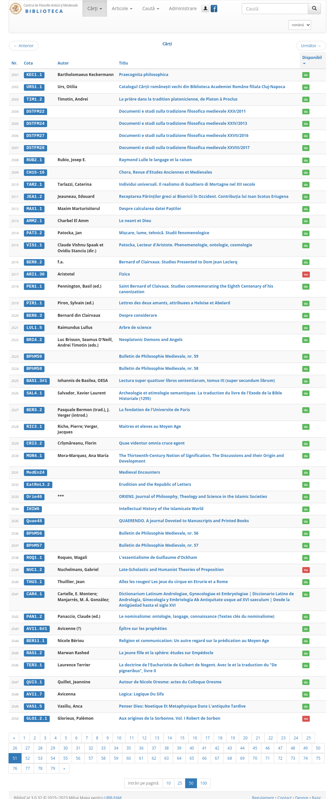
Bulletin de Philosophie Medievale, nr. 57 (159, 541)
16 (195, 732)
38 (166, 743)
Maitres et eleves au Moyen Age (150, 424)
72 (280, 753)
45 (255, 743)
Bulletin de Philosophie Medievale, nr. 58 (159, 366)
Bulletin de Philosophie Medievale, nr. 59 (159, 354)
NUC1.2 (34, 566)
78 (40, 763)
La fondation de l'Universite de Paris (154, 407)
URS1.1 (34, 87)
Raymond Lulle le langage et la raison (155, 159)
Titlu (123, 63)
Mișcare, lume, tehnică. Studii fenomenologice (164, 231)
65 (192, 753)
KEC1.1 (34, 75)
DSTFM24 (35, 123)
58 (103, 753)
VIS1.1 (34, 243)
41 (204, 743)
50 (318, 743)
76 (15, 763)
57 (91, 753)
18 (220, 732)
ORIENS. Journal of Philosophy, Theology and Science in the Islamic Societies (193, 493)
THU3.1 (34, 578)
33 (103, 743)
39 (179, 743)
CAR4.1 (34, 590)
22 (271, 732)
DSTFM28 (35, 147)
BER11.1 (35, 636)
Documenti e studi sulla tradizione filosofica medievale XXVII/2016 (183, 135)
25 (308, 732)
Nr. (14, 63)
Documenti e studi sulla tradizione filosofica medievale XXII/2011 (182, 111)
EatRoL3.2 (38, 482)
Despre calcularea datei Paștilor (150, 207)
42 (217, 743)
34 (116, 743)
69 (242, 753)
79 (53, 763)
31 (78, 743)
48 (293, 743)
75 (318, 753)
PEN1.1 (34, 284)
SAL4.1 (34, 390)
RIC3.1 (34, 424)
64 (179, 753)
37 (154, 743)
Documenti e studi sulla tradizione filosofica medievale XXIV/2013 (183, 122)
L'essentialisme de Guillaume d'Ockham (158, 554)
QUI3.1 (34, 677)
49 (305, 743)
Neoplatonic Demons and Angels (151, 337)
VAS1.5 (34, 701)
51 (15, 753)
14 (170, 732)
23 (283, 732)
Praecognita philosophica (143, 74)
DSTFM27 (35, 135)
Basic (316, 793)
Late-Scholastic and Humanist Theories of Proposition (171, 565)
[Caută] (314, 8)
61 (141, 753)
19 (233, 732)
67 (217, 753)
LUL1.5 (34, 325)
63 (166, 753)
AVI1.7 (34, 690)
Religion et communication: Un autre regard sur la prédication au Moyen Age (194, 636)
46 (267, 743)
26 (15, 743)
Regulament (263, 793)
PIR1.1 (34, 301)
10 (119, 732)
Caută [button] (150, 8)
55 (65, 753)
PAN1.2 (34, 612)
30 (65, 743)
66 (204, 753)
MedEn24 (35, 469)
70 (255, 753)
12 (144, 732)
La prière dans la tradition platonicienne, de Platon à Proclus (178, 99)
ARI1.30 (35, 272)
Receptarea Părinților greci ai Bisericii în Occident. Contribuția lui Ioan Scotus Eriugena (204, 195)
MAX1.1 (34, 207)
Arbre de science (135, 325)
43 (229, 743)
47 (280, 743)
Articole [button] (122, 8)
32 (91, 743)
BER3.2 (34, 407)
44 (242, 743)
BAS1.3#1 (36, 378)
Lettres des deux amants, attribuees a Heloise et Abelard (174, 301)
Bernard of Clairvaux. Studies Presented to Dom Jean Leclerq (178, 260)
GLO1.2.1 (36, 713)
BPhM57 (34, 542)
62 (154, 753)
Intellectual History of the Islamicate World (161, 505)
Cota (28, 63)
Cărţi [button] (94, 8)
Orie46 (34, 494)
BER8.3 (34, 313)
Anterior (24, 45)
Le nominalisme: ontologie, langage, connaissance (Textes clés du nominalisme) (196, 612)
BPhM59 (34, 354)
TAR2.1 (34, 183)
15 (182, 732)
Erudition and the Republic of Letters (155, 481)
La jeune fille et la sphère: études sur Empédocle (166, 648)
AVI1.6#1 (36, 624)
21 (258, 732)
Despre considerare (138, 313)
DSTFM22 (35, 111)
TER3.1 (34, 661)
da (306, 75)
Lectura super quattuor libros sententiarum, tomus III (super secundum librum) (197, 378)
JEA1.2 (34, 195)
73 (293, 753)
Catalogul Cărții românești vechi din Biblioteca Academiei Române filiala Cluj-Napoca (202, 86)
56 (78, 753)
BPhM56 (34, 530)
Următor (311, 45)
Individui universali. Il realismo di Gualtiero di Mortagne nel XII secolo (187, 183)
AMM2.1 (34, 219)
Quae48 (34, 518)
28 (40, 743)
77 (28, 763)
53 (40, 753)
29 (53, 743)
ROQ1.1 (34, 554)
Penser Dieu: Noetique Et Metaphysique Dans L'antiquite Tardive (182, 701)
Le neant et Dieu (135, 219)
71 (267, 753)
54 (53, 753)
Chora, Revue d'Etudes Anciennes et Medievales (165, 171)
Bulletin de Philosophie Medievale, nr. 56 (159, 529)
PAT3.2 (34, 231)
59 (116, 753)
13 (157, 732)
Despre (301, 793)
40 (192, 743)
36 (141, 743)
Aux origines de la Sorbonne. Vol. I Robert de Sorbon (169, 713)
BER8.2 (34, 260)
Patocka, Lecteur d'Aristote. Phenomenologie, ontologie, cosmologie (185, 243)
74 (305, 753)
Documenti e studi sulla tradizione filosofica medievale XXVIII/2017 (184, 147)
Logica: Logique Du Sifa (141, 689)
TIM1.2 (34, 99)
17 (207, 732)
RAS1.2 (34, 649)
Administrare (183, 8)
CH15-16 (35, 171)
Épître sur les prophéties (143, 624)
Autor (63, 63)
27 (28, 743)
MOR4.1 (34, 453)
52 (28, 753)
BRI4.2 (34, 337)
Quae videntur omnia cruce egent (152, 440)
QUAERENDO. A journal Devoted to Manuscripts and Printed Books (184, 517)
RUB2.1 (34, 159)
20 (245, 732)
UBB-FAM (113, 793)
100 (203, 778)
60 (128, 753)
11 (132, 732)
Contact (284, 793)
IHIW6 (33, 506)
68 (229, 753)
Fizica (124, 272)
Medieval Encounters (139, 469)
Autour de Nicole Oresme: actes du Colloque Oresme (170, 677)
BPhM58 (34, 366)
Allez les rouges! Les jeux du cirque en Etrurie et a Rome (173, 577)
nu (306, 272)
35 (128, 743)
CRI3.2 (34, 441)
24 (296, 732)
